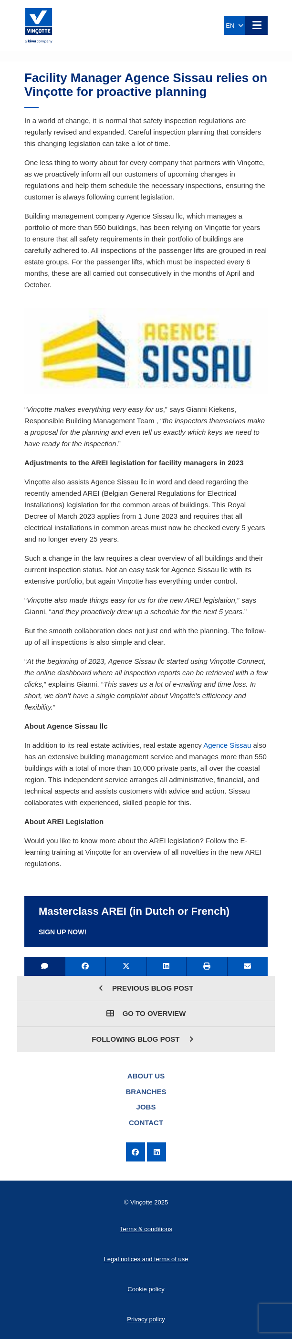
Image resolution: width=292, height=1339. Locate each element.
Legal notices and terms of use (146, 1259)
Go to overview (146, 1013)
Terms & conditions (146, 1229)
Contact (146, 1123)
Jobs (146, 1107)
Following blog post (142, 1039)
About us (146, 1076)
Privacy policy (146, 1319)
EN (234, 25)
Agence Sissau (227, 745)
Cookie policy (145, 1289)
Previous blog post (146, 988)
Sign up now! (62, 932)
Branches (145, 1092)
